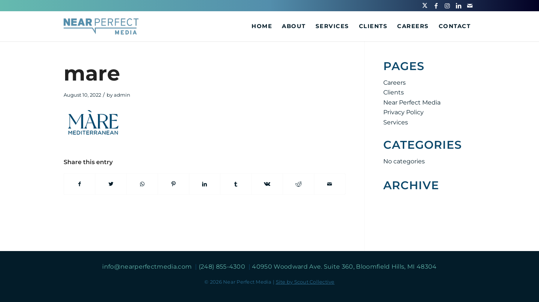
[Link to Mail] (469, 5)
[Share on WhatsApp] (142, 183)
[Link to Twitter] (424, 5)
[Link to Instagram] (447, 5)
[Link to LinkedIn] (458, 5)
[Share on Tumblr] (235, 183)
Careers (394, 82)
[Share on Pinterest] (173, 183)
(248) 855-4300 (223, 266)
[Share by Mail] (329, 183)
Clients (393, 92)
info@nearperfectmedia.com (147, 266)
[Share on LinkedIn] (204, 183)
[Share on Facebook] (79, 183)
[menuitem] (262, 26)
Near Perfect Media (412, 102)
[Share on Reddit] (298, 183)
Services (395, 122)
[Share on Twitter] (110, 183)
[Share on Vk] (267, 183)
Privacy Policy (403, 112)
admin (122, 95)
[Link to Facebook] (436, 5)
